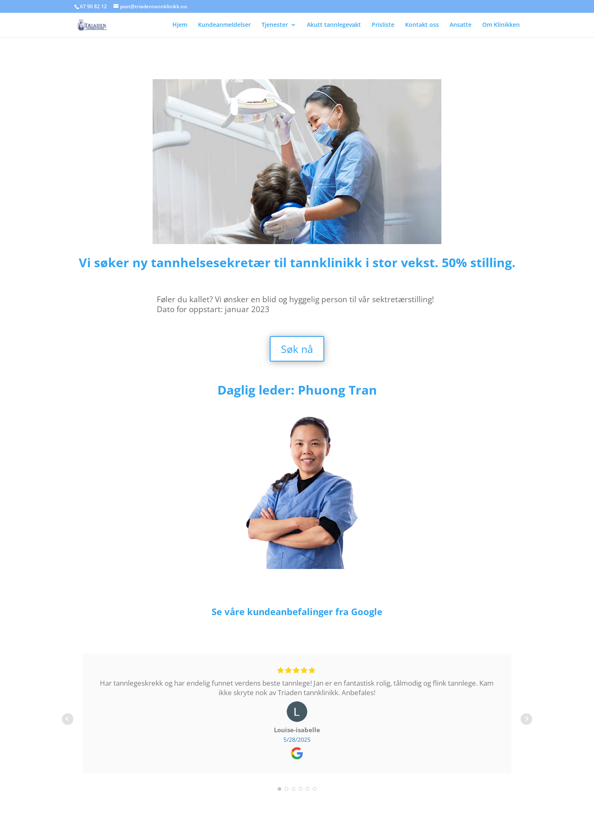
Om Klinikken (501, 25)
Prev (67, 719)
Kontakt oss (422, 25)
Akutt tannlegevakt (334, 25)
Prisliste (383, 25)
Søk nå (297, 349)
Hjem (179, 25)
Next (526, 719)
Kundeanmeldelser (224, 25)
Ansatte (460, 25)
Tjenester (275, 25)
